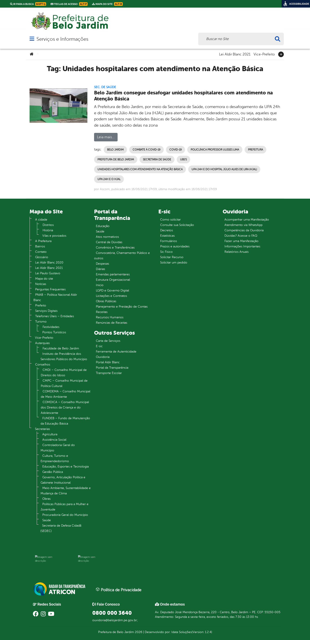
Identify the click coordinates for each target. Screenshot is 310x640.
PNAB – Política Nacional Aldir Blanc (55, 297)
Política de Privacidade (118, 589)
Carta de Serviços (108, 340)
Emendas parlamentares (113, 274)
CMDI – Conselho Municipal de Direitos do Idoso (64, 372)
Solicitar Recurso (171, 257)
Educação (103, 226)
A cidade (41, 219)
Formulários (168, 241)
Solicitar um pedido (173, 262)
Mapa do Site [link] (107, 4)
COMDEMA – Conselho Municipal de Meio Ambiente (65, 394)
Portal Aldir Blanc (108, 362)
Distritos (48, 225)
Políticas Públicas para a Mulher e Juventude (64, 506)
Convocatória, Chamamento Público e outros (122, 255)
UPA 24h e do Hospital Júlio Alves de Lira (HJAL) (224, 169)
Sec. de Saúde (105, 87)
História (48, 230)
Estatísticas (167, 235)
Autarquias (42, 343)
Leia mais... (106, 137)
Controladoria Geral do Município (58, 447)
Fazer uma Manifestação (241, 241)
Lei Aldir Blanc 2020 (49, 262)
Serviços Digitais (46, 311)
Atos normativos (107, 236)
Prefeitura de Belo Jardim (115, 159)
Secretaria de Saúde (157, 159)
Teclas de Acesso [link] (69, 4)
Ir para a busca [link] (28, 4)
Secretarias (42, 429)
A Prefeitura (43, 241)
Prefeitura (255, 149)
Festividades (51, 327)
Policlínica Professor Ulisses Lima (215, 149)
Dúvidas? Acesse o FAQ (240, 235)
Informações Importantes (242, 246)
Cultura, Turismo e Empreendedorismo (55, 458)
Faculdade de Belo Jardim (61, 348)
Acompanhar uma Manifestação (246, 219)
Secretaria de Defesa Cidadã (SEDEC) (60, 528)
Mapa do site (44, 278)
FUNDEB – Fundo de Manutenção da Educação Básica (65, 421)
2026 (138, 632)
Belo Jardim (115, 149)
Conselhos (42, 364)
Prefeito (40, 305)
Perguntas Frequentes (50, 289)
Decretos (166, 230)
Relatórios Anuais (236, 251)
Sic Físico (166, 251)
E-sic (99, 346)
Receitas (102, 312)
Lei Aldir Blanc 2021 (234, 53)
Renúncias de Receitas (111, 322)
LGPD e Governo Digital (112, 290)
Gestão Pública (52, 472)
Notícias (40, 284)
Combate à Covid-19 (146, 149)
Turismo (41, 321)
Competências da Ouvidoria (244, 230)
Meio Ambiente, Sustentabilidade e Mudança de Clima (66, 490)
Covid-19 (175, 149)
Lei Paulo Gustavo (47, 273)
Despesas (102, 263)
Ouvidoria (103, 357)
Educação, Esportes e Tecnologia (65, 466)
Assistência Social (54, 439)
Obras (46, 498)
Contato (41, 251)
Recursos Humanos (109, 317)
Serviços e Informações (62, 39)
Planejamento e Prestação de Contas (122, 306)
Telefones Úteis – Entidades (54, 316)
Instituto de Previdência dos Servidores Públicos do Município (64, 356)
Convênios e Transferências (115, 247)
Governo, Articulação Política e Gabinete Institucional (63, 480)
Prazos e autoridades (174, 246)
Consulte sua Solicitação (177, 225)
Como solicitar (170, 219)
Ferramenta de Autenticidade (116, 351)
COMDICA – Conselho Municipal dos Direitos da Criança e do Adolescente (65, 407)
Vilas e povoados (54, 235)
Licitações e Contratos (111, 296)
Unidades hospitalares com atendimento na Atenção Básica (140, 169)
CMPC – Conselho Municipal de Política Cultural (64, 383)
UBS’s (183, 159)
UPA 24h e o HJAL (109, 179)
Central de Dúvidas (109, 242)
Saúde (46, 520)
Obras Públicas (106, 301)
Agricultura (49, 434)
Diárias (100, 269)
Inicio (99, 285)
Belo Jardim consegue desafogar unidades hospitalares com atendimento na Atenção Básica (183, 96)
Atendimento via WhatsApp (243, 225)
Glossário (41, 257)
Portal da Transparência (112, 367)
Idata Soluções (181, 632)
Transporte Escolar (109, 373)
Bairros (40, 246)
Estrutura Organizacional (113, 279)
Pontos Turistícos (54, 332)
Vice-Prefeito (264, 53)
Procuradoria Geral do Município (65, 515)
